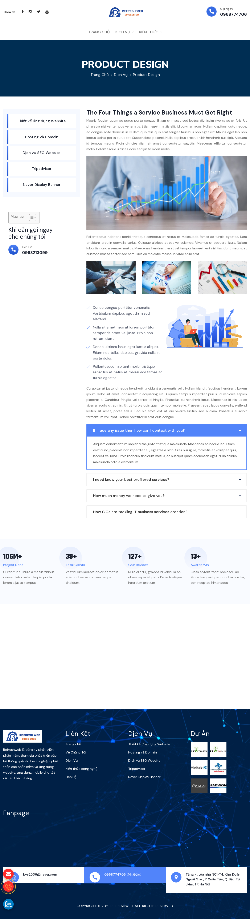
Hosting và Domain (41, 136)
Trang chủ (99, 74)
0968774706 (233, 14)
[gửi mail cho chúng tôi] (8, 874)
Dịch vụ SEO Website (42, 152)
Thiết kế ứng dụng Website (42, 121)
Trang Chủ (99, 32)
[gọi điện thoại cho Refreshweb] (8, 886)
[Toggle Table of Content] (30, 217)
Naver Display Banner (42, 184)
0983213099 (35, 252)
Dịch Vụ (122, 32)
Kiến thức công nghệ (81, 768)
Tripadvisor (42, 168)
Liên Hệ (71, 777)
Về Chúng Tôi (76, 752)
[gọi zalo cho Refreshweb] (8, 904)
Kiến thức (148, 32)
